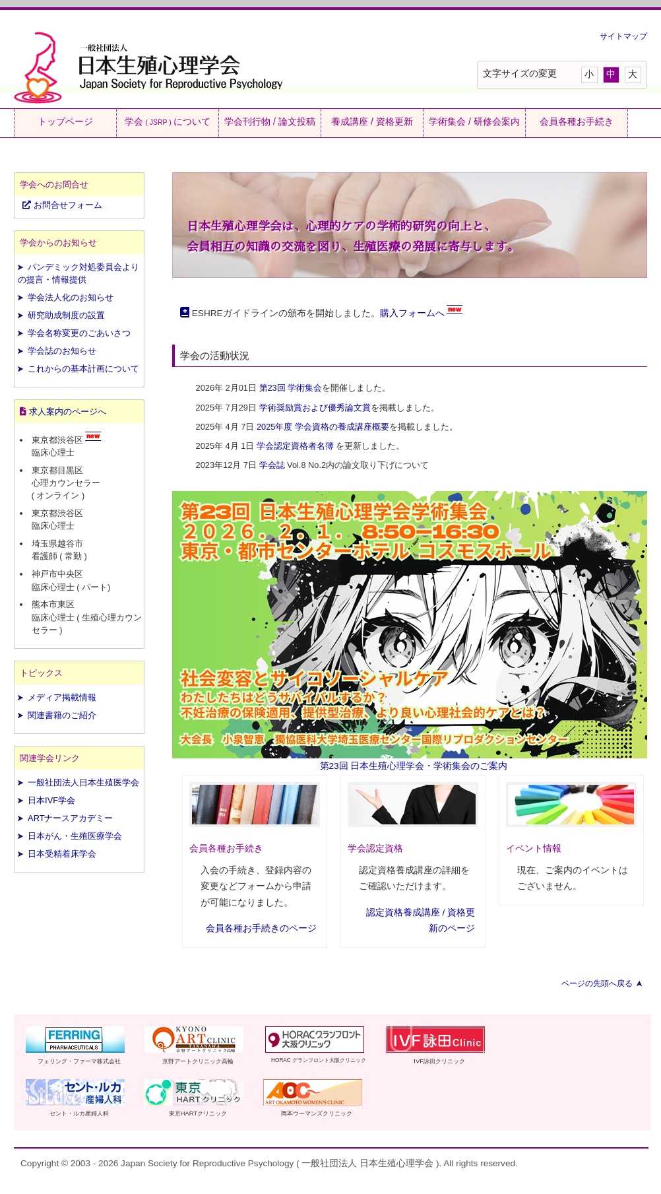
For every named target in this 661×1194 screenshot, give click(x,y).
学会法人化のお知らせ (70, 297)
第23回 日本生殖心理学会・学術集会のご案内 (414, 766)
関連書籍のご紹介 (62, 715)
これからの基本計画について (83, 369)
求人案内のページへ (67, 411)
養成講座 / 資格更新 (372, 121)
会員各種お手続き (577, 121)
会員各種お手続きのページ (261, 928)
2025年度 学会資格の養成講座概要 (323, 427)
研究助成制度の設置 (66, 315)
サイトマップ (623, 36)
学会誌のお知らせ (62, 351)
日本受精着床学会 (62, 854)
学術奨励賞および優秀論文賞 (315, 408)
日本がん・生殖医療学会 (75, 836)
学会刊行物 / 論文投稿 (269, 121)
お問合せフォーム (62, 205)
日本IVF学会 (51, 800)
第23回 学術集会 (291, 388)
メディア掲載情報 (62, 697)
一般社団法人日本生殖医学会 (83, 782)
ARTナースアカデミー (70, 818)
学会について (167, 121)
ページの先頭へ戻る (597, 983)
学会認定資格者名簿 (295, 446)
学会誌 (272, 465)
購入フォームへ (412, 313)
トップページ (65, 121)
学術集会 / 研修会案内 (474, 121)
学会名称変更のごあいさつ (79, 333)
